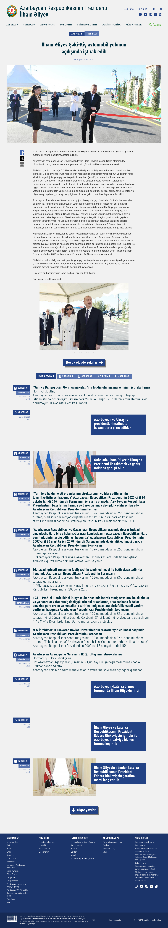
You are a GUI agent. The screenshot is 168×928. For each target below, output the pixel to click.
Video (144, 8)
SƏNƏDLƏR (29, 24)
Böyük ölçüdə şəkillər (81, 362)
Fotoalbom (11, 899)
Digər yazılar (86, 810)
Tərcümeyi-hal (44, 848)
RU (153, 8)
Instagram (140, 14)
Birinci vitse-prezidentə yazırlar (82, 858)
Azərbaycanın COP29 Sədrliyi (17, 890)
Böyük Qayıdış (12, 874)
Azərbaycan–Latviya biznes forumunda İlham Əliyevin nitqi (116, 688)
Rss (160, 14)
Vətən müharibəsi (13, 871)
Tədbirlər (91, 34)
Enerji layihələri (12, 881)
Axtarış (157, 24)
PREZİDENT (66, 24)
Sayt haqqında (115, 920)
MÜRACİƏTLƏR (134, 24)
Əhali (9, 852)
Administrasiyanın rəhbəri (112, 842)
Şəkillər (74, 852)
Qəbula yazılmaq (141, 863)
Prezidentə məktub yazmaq (145, 842)
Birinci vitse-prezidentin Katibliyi (83, 842)
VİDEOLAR (105, 376)
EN (160, 8)
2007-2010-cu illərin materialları (147, 920)
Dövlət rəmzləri (12, 858)
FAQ (93, 920)
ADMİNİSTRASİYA (111, 24)
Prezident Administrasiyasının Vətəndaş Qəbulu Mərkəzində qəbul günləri (146, 857)
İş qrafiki (42, 845)
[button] (35, 317)
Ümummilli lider (13, 842)
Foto (131, 8)
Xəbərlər (74, 848)
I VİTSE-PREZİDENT (87, 24)
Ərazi (9, 848)
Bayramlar (11, 862)
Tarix (8, 845)
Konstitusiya (11, 855)
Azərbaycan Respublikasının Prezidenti (63, 8)
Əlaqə (105, 852)
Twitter (155, 14)
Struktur (106, 845)
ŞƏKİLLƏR (124, 376)
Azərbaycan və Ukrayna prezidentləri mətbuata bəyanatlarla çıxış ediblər (112, 423)
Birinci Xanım (44, 852)
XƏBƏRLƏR (12, 24)
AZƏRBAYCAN (47, 24)
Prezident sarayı (109, 848)
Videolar (74, 855)
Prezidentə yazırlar (142, 845)
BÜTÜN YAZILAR (46, 376)
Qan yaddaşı (11, 877)
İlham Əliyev (34, 14)
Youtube (145, 14)
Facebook (150, 14)
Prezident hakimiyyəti (47, 842)
